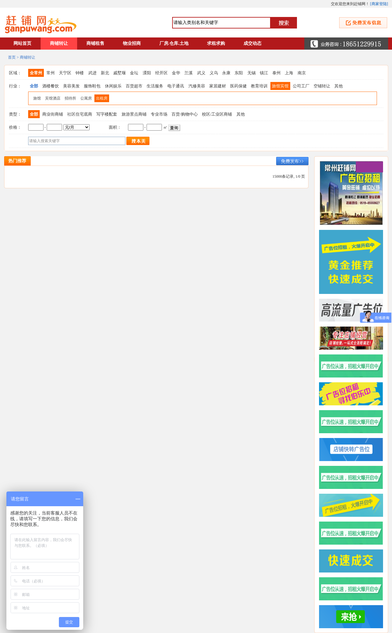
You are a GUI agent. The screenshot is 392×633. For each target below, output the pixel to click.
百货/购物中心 (185, 114)
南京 (302, 72)
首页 (12, 57)
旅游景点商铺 (134, 114)
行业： (15, 86)
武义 (201, 72)
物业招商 (132, 43)
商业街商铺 (52, 114)
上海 (289, 72)
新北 (105, 72)
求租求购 (216, 43)
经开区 (161, 72)
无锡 (251, 72)
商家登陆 (379, 4)
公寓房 (86, 98)
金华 (176, 72)
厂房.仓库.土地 (173, 43)
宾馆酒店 (52, 98)
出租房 (102, 98)
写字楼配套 (106, 114)
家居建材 (217, 86)
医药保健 (238, 86)
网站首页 (22, 43)
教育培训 (259, 86)
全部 (34, 86)
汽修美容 (196, 86)
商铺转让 (59, 43)
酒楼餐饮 (50, 86)
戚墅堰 (119, 72)
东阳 (239, 72)
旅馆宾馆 (280, 86)
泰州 (276, 72)
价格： (15, 127)
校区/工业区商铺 (217, 114)
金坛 (134, 72)
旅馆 (37, 98)
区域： (15, 72)
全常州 (36, 72)
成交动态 (252, 43)
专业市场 (159, 114)
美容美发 (71, 86)
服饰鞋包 (92, 86)
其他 (338, 86)
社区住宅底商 (79, 114)
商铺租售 (95, 43)
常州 (50, 72)
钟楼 (80, 72)
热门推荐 (17, 160)
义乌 (214, 72)
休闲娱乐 (113, 86)
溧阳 (147, 72)
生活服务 (155, 86)
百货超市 (134, 86)
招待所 (70, 98)
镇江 (264, 72)
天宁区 (65, 72)
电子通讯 (175, 86)
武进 (92, 72)
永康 (226, 72)
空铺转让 (322, 86)
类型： (15, 114)
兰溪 (188, 72)
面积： (115, 127)
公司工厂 (301, 86)
